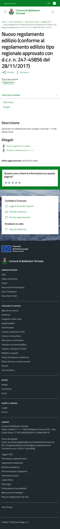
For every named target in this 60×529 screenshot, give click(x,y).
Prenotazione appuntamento (14, 458)
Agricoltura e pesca (10, 310)
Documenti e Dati (9, 295)
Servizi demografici (10, 438)
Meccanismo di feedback (12, 492)
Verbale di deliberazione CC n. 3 (20, 150)
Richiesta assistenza (10, 467)
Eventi (4, 412)
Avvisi (4, 393)
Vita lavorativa (8, 370)
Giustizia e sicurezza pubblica (14, 344)
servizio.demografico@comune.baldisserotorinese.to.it (30, 442)
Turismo (5, 365)
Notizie (5, 384)
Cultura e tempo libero (11, 336)
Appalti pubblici (8, 323)
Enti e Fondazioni (9, 291)
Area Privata (7, 507)
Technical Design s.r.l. (19, 522)
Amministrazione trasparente (14, 471)
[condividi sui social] (8, 72)
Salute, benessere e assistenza (15, 357)
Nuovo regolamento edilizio (18, 146)
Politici (4, 283)
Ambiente (6, 314)
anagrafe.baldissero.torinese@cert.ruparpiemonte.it (28, 445)
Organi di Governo (9, 278)
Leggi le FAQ (7, 454)
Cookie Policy (7, 479)
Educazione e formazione (12, 340)
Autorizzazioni (8, 327)
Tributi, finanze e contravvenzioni (16, 361)
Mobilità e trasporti (10, 353)
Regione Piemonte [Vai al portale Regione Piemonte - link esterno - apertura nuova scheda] (10, 3)
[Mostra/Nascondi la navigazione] (5, 11)
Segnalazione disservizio (12, 462)
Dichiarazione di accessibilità (14, 488)
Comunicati (6, 388)
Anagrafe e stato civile (11, 319)
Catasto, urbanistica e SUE (13, 331)
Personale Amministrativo (13, 287)
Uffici (4, 274)
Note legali (6, 484)
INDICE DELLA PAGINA (30, 95)
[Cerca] (53, 12)
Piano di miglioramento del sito (15, 496)
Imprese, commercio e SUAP (14, 348)
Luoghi (4, 407)
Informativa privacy (10, 475)
